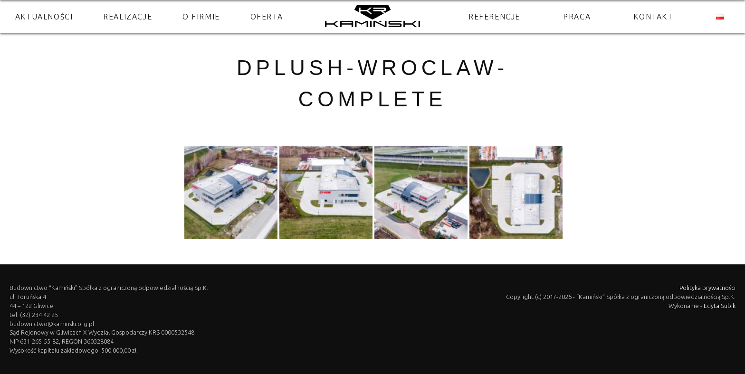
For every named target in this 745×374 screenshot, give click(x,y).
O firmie (201, 16)
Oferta (266, 16)
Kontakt (653, 16)
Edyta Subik (719, 305)
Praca (577, 16)
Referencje (494, 16)
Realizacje (127, 16)
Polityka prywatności (707, 287)
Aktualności (44, 16)
